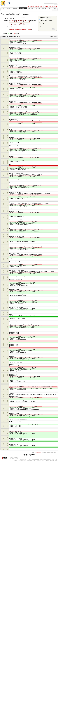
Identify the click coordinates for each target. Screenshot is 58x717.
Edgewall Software (14, 458)
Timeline (9, 8)
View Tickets (30, 8)
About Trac (42, 6)
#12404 (11, 20)
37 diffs (29, 29)
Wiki (4, 8)
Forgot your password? (53, 6)
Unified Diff (25, 455)
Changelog (15, 8)
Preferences (32, 6)
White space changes (46, 26)
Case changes (44, 24)
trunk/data (25, 14)
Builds (50, 8)
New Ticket (38, 8)
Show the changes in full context (46, 20)
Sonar (55, 8)
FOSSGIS (29, 459)
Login (28, 6)
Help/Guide (37, 6)
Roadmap (44, 8)
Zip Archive (32, 455)
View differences (42, 17)
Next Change (54, 11)
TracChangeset (39, 452)
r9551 (7, 37)
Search (55, 9)
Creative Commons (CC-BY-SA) (30, 460)
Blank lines (44, 23)
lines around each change (49, 18)
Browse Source (22, 8)
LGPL (53, 460)
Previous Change (47, 11)
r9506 (3, 37)
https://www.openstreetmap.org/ (51, 459)
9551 (11, 14)
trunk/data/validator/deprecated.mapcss (19, 29)
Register (46, 6)
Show (41, 18)
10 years (23, 17)
